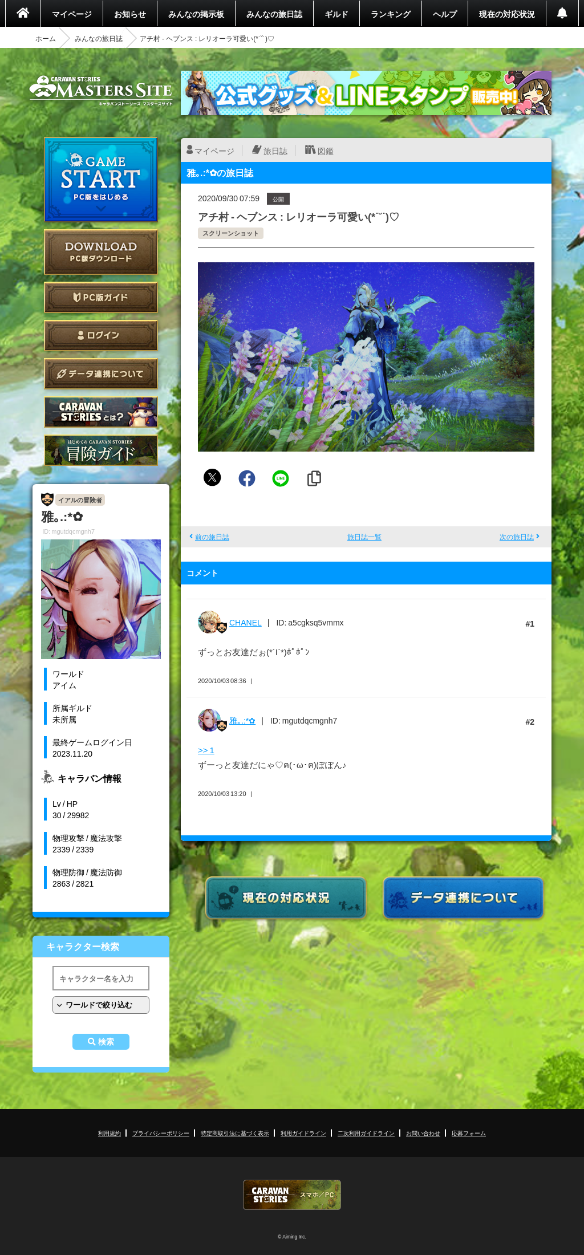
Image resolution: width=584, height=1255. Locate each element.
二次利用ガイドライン (366, 1132)
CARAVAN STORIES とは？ (101, 412)
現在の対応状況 (507, 13)
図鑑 (326, 150)
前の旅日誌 (212, 536)
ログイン (101, 335)
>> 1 (206, 750)
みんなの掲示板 (196, 13)
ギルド (336, 13)
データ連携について (101, 373)
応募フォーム (469, 1132)
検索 (106, 1042)
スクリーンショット (230, 233)
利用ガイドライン (303, 1132)
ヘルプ (445, 13)
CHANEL (245, 622)
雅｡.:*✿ (242, 720)
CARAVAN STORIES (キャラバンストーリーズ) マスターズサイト (101, 91)
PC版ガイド (101, 297)
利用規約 (109, 1132)
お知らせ (130, 13)
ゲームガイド (101, 450)
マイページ (72, 13)
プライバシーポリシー (160, 1132)
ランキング (391, 13)
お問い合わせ (423, 1132)
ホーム (45, 38)
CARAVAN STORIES (292, 1195)
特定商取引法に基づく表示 (235, 1132)
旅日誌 (275, 150)
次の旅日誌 (517, 536)
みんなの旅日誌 (274, 13)
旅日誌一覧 (364, 536)
